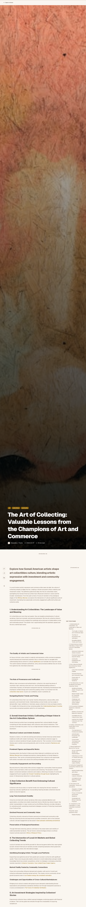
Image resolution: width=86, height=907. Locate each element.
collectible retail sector (17, 692)
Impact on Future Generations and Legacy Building (76, 761)
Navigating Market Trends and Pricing (76, 641)
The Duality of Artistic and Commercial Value (77, 631)
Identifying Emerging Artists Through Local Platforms (77, 690)
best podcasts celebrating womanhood (48, 820)
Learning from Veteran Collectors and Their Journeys (77, 721)
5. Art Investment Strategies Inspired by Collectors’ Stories (76, 708)
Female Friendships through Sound (39, 774)
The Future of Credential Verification (35, 888)
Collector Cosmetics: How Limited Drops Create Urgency (38, 863)
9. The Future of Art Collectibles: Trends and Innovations (75, 785)
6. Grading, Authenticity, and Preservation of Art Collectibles (76, 726)
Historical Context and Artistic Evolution (77, 652)
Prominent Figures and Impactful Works (77, 655)
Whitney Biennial (22, 598)
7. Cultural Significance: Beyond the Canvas (75, 747)
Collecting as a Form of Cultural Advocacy (77, 756)
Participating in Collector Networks (77, 775)
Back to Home (8, 2)
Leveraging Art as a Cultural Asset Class (77, 716)
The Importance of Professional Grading (77, 731)
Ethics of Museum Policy (34, 833)
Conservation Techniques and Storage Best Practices (76, 742)
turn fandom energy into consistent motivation (38, 875)
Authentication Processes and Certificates (76, 735)
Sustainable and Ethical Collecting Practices (76, 800)
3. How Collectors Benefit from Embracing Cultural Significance (75, 666)
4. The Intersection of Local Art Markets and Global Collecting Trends (76, 684)
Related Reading (76, 814)
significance (37, 661)
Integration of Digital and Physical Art (77, 789)
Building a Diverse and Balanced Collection (77, 712)
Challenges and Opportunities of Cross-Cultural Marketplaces (76, 701)
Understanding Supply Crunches (52, 706)
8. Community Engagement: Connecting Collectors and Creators (76, 766)
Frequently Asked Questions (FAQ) (73, 811)
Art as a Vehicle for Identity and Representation (77, 752)
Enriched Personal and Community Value (77, 674)
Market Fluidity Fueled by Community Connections (77, 695)
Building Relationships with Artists (77, 771)
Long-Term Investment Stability (77, 670)
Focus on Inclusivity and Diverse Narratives (77, 794)
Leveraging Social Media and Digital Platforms (76, 779)
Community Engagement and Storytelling (76, 660)
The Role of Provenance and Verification (76, 636)
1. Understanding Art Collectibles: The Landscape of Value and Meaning (75, 626)
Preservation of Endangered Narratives (76, 679)
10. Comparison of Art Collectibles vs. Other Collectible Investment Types (74, 806)
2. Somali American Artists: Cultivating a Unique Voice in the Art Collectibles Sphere (76, 646)
